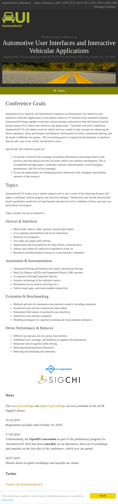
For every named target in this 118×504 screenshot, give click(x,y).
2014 (79, 2)
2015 (72, 2)
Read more (7, 500)
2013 (86, 2)
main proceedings (22, 406)
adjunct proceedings (52, 406)
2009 (114, 2)
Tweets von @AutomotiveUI (24, 484)
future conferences (44, 2)
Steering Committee (105, 6)
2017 (58, 2)
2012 (93, 2)
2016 (65, 2)
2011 (100, 2)
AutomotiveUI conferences (16, 2)
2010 (107, 2)
